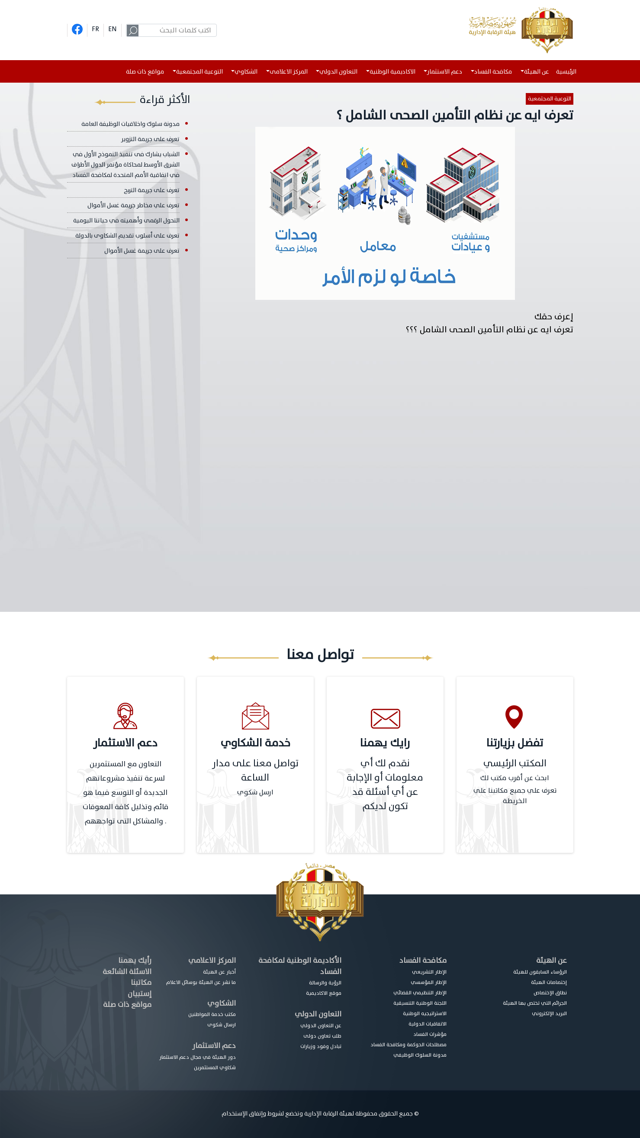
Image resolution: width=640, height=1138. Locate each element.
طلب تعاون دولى (322, 1036)
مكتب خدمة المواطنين (212, 1014)
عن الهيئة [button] (536, 72)
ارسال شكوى (221, 1024)
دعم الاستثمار (214, 1045)
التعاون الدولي (318, 1014)
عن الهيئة (551, 960)
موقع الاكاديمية (323, 993)
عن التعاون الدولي (320, 1025)
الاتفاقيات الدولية (427, 1023)
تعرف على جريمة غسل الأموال (142, 251)
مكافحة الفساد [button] (493, 72)
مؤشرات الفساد (430, 1034)
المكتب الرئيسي (515, 763)
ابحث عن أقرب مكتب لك (514, 778)
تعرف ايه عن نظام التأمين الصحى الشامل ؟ (454, 115)
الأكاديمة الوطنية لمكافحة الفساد (299, 966)
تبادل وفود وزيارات (320, 1046)
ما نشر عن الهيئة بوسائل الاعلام (201, 982)
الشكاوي (221, 1003)
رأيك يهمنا (134, 960)
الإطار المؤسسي (429, 982)
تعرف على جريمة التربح (152, 190)
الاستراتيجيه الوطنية (425, 1013)
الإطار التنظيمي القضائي (420, 992)
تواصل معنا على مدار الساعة (255, 770)
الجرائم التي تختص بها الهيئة (535, 1003)
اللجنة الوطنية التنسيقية (420, 1003)
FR (95, 29)
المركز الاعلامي (212, 960)
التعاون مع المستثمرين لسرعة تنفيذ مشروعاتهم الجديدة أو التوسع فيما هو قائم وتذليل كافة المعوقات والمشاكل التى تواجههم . (125, 792)
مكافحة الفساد (423, 960)
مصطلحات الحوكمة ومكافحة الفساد (408, 1044)
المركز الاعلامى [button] (289, 72)
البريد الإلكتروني (549, 1013)
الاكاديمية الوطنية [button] (392, 72)
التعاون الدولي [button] (338, 72)
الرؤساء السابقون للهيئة (540, 972)
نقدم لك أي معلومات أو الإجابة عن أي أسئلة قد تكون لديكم (385, 784)
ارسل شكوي (255, 792)
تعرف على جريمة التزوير (150, 139)
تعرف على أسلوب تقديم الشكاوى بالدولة (127, 236)
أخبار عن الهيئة (219, 972)
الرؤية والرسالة (325, 982)
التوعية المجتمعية (549, 98)
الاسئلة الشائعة (127, 971)
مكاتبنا (141, 982)
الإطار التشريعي (429, 972)
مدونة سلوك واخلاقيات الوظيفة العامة (130, 124)
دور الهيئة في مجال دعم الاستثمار (197, 1057)
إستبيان (139, 993)
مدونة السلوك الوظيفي (420, 1055)
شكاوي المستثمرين (215, 1067)
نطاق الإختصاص (550, 992)
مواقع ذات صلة (145, 72)
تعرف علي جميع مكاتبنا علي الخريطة (514, 796)
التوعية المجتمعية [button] (199, 72)
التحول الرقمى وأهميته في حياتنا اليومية (126, 220)
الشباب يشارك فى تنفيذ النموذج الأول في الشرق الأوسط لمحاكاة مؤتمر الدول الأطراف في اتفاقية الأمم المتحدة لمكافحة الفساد (125, 164)
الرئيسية (568, 72)
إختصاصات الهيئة (549, 982)
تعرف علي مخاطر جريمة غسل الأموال (133, 205)
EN (112, 29)
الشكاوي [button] (246, 72)
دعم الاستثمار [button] (444, 72)
